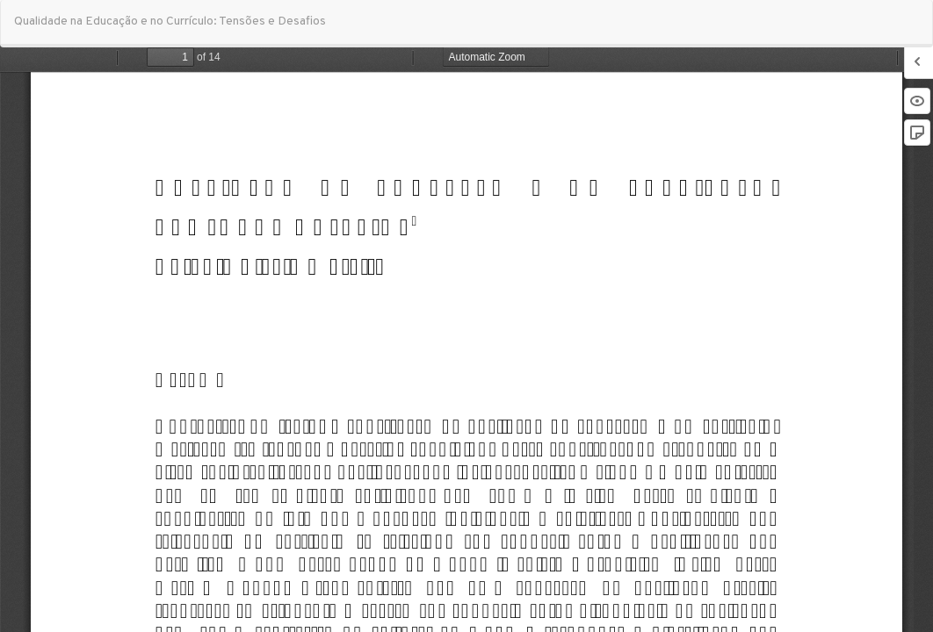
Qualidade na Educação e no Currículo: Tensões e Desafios (170, 21)
